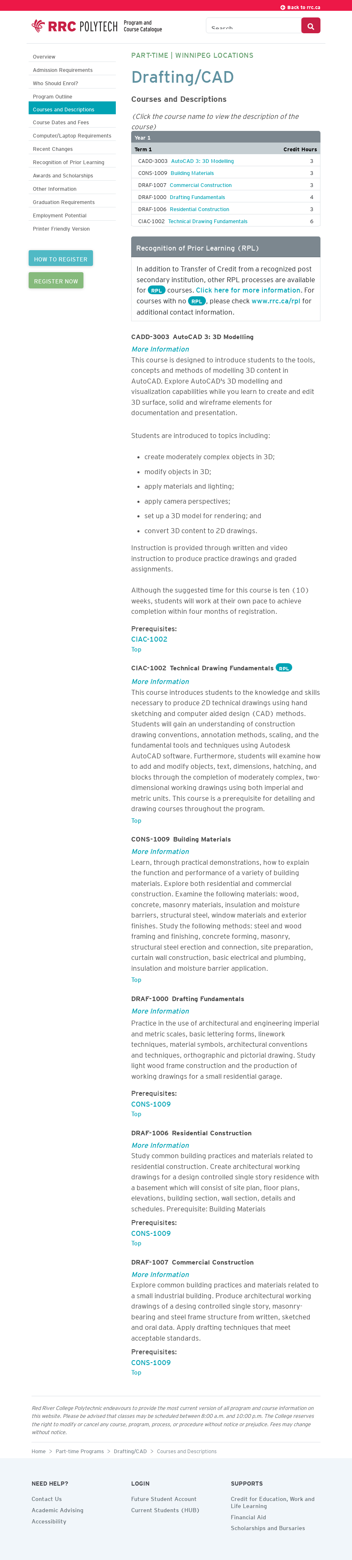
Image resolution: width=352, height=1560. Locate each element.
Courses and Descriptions (63, 108)
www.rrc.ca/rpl (276, 299)
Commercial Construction (201, 184)
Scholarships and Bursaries (268, 1527)
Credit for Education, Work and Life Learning (273, 1501)
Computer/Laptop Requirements (72, 134)
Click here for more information (248, 288)
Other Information (54, 187)
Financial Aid (248, 1516)
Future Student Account (164, 1498)
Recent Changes (53, 148)
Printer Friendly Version (61, 227)
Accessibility (49, 1520)
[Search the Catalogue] (254, 25)
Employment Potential (59, 214)
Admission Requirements (63, 69)
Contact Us (47, 1498)
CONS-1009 (151, 1102)
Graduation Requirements (64, 201)
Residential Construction (199, 208)
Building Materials (192, 172)
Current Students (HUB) (165, 1509)
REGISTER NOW (56, 280)
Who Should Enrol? (55, 82)
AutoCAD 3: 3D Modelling (202, 159)
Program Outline (52, 95)
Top (136, 648)
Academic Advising (57, 1509)
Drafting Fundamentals (197, 196)
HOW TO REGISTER (61, 258)
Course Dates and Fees (61, 121)
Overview (44, 55)
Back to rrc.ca (300, 6)
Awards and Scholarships (63, 174)
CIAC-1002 (149, 637)
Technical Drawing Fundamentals (207, 220)
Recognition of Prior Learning (68, 161)
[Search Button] (310, 25)
